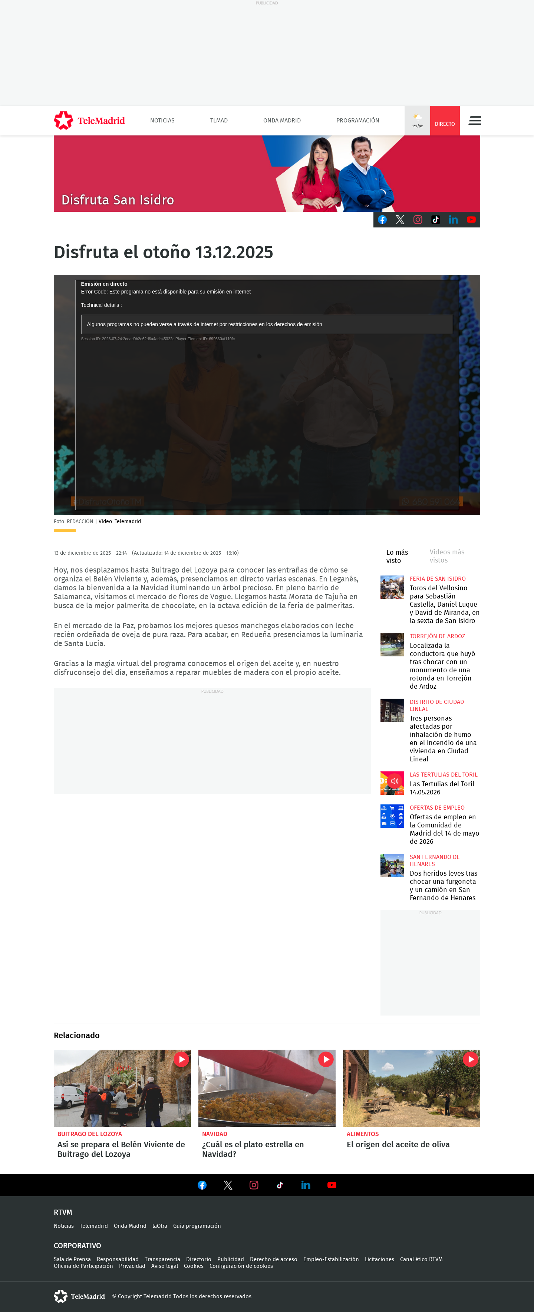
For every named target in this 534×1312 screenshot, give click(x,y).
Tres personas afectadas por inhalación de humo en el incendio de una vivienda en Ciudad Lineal (392, 710)
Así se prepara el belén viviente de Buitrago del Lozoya (122, 1088)
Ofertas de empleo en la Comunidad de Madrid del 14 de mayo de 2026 (392, 816)
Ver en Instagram (254, 1185)
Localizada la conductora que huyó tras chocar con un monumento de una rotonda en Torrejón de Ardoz (392, 644)
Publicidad (230, 1259)
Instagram (418, 219)
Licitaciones (379, 1259)
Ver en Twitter (228, 1187)
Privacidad (132, 1266)
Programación (357, 121)
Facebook (382, 219)
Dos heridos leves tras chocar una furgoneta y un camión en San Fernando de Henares (392, 865)
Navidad (214, 1134)
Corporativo (77, 1246)
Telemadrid (94, 1226)
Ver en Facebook (202, 1187)
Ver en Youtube (331, 1185)
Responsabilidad (118, 1259)
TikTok (436, 219)
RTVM (63, 1212)
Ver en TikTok (280, 1187)
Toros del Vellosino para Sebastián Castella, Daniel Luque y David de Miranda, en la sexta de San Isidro (392, 587)
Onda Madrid (282, 121)
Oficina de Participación (83, 1266)
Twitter (400, 219)
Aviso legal (164, 1266)
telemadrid (79, 1296)
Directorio (198, 1259)
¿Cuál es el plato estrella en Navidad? (267, 1088)
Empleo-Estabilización (331, 1259)
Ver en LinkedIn (306, 1185)
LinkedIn (453, 219)
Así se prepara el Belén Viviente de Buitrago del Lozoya (121, 1149)
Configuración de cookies (241, 1266)
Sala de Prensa (72, 1259)
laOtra (159, 1226)
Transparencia (162, 1259)
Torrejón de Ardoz (437, 636)
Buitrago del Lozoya (89, 1134)
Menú (475, 120)
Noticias (162, 121)
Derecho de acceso (273, 1259)
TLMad (219, 121)
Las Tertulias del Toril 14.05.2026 (392, 783)
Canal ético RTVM (421, 1259)
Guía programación (197, 1226)
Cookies (194, 1266)
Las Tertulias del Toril (444, 775)
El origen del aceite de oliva (411, 1088)
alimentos (363, 1134)
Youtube (471, 219)
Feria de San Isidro (438, 579)
